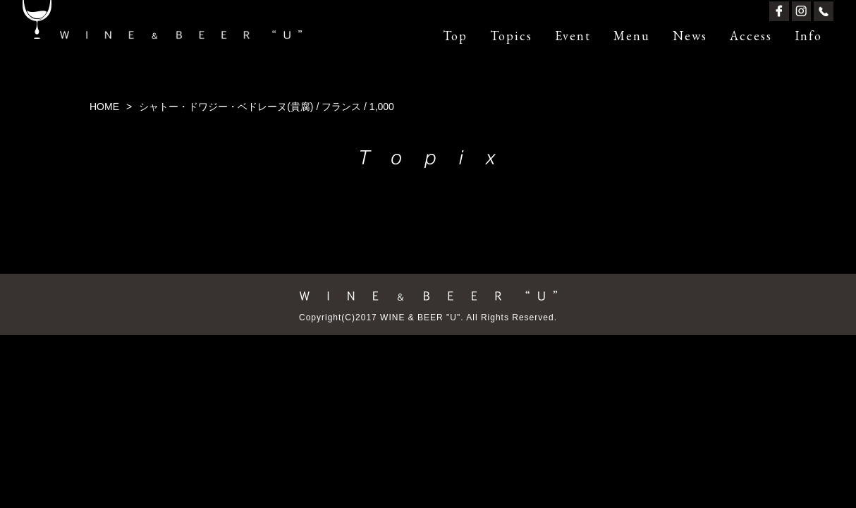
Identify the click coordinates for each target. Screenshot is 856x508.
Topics (511, 36)
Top (455, 36)
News (690, 36)
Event (573, 36)
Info (808, 36)
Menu (631, 36)
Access (751, 36)
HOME (104, 106)
